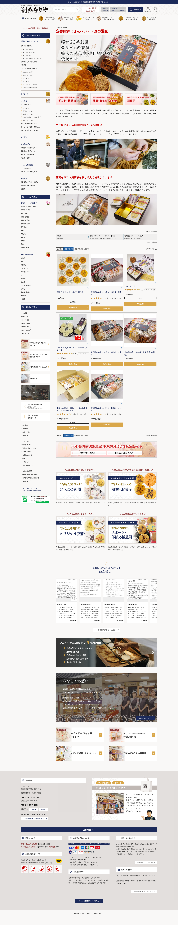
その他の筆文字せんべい (30, 87)
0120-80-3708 (32, 797)
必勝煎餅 (24, 65)
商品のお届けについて (29, 448)
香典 (22, 244)
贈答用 (43, 809)
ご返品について (27, 455)
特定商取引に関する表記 (29, 474)
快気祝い (24, 234)
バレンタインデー (26, 268)
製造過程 (25, 435)
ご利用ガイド (135, 9)
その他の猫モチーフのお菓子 (32, 117)
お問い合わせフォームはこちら (34, 818)
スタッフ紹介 (26, 432)
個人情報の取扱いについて (30, 478)
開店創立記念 (25, 224)
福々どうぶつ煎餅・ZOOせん (30, 127)
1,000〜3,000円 (26, 327)
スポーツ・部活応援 (27, 154)
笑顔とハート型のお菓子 (29, 148)
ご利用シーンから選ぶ (35, 203)
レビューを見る (116, 298)
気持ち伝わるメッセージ (35, 41)
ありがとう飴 (27, 55)
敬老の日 (24, 296)
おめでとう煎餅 (28, 72)
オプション (25, 462)
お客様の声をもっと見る (106, 630)
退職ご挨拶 (24, 213)
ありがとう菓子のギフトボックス (33, 58)
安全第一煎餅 (25, 158)
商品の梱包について (28, 465)
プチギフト (35, 137)
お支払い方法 (26, 451)
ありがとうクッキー (29, 52)
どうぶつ (35, 101)
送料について (26, 444)
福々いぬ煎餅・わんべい (29, 123)
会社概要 (25, 425)
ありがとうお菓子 (26, 46)
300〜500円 (25, 320)
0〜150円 (24, 313)
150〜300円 (24, 316)
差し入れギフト (35, 144)
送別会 (23, 241)
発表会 (23, 237)
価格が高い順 (78, 249)
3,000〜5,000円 (26, 330)
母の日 (23, 279)
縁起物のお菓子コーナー (29, 151)
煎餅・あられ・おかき (28, 185)
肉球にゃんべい (28, 114)
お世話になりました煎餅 (29, 62)
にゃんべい (26, 108)
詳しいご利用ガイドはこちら (89, 901)
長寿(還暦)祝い (25, 247)
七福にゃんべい (28, 111)
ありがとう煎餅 (28, 49)
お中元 (23, 289)
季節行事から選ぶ (35, 254)
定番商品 (35, 178)
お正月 (23, 258)
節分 (22, 261)
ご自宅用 (33, 809)
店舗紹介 (25, 428)
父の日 (23, 282)
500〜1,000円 (25, 323)
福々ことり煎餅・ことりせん (30, 130)
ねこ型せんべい (26, 104)
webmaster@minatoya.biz (33, 814)
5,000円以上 (25, 333)
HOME (58, 27)
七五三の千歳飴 (26, 285)
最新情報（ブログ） (28, 481)
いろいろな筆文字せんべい (29, 68)
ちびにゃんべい (28, 120)
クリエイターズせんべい (29, 172)
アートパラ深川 (26, 168)
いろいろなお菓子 (35, 164)
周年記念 (24, 227)
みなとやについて (145, 718)
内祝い (23, 230)
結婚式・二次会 (25, 210)
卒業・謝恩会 (25, 220)
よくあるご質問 (27, 471)
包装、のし (25, 458)
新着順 (86, 249)
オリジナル (35, 94)
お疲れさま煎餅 (28, 75)
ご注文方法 (25, 441)
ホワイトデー (25, 272)
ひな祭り (23, 265)
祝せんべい (26, 78)
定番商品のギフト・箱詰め (29, 182)
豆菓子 (23, 189)
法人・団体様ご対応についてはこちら (144, 891)
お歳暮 (23, 299)
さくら (23, 275)
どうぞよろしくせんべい (30, 84)
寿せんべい (26, 81)
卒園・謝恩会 (25, 217)
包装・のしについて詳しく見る (146, 862)
